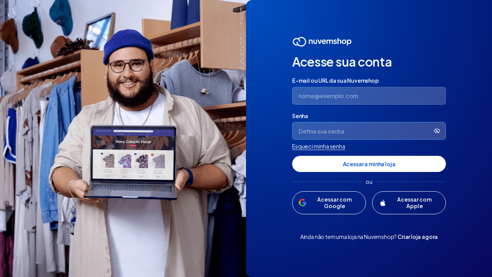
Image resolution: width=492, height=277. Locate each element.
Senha (300, 115)
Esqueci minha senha (318, 146)
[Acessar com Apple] (409, 202)
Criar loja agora (417, 236)
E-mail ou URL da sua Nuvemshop (335, 80)
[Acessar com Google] (329, 202)
